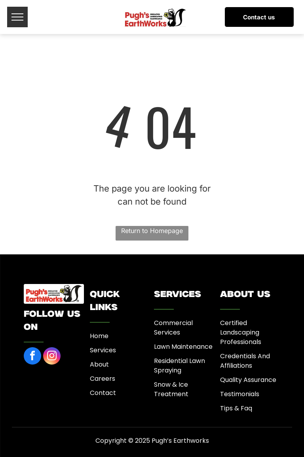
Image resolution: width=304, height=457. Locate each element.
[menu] (17, 17)
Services (103, 350)
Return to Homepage (152, 231)
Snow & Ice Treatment (171, 389)
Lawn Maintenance (183, 346)
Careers (102, 378)
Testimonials (239, 394)
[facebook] (32, 357)
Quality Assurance (248, 379)
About (99, 364)
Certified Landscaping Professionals (240, 332)
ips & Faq (238, 408)
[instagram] (52, 357)
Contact (103, 392)
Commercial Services (173, 327)
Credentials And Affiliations (245, 361)
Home (99, 335)
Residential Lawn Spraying (179, 365)
